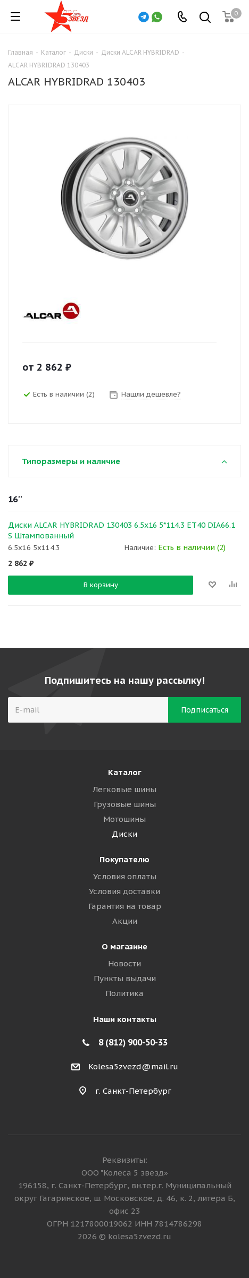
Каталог (125, 772)
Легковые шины (124, 789)
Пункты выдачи (125, 978)
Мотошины (124, 819)
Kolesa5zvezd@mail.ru (133, 1066)
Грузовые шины (125, 804)
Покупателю (124, 859)
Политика (124, 993)
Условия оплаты (124, 876)
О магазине (124, 946)
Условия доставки (124, 891)
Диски (124, 834)
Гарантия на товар (124, 906)
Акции (124, 921)
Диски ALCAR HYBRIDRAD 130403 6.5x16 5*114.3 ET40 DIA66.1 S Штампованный (121, 530)
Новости (124, 963)
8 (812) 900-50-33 (133, 1042)
